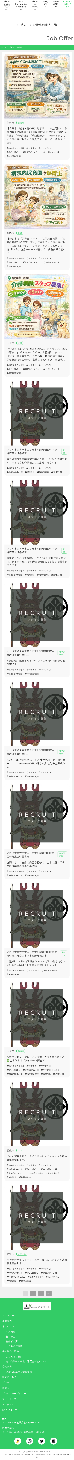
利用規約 (59, 1454)
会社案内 (7, 1366)
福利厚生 (10, 1336)
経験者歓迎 (44, 472)
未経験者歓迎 (15, 156)
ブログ (5, 1382)
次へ (49, 1293)
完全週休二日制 (32, 1069)
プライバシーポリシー (14, 1393)
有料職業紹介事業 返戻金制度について (27, 1361)
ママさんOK (46, 148)
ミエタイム (8, 1404)
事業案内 (7, 1321)
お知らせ (7, 1388)
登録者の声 (12, 1341)
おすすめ (32, 148)
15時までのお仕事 (16, 148)
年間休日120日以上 (33, 152)
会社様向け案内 (10, 1351)
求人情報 (10, 1331)
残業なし (31, 472)
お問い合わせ (9, 1377)
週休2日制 (57, 472)
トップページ (9, 1315)
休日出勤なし (15, 152)
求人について (9, 1326)
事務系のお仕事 (16, 1169)
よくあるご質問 (14, 1346)
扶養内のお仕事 (52, 152)
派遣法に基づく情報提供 (19, 1371)
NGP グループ (9, 1410)
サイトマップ (9, 1399)
